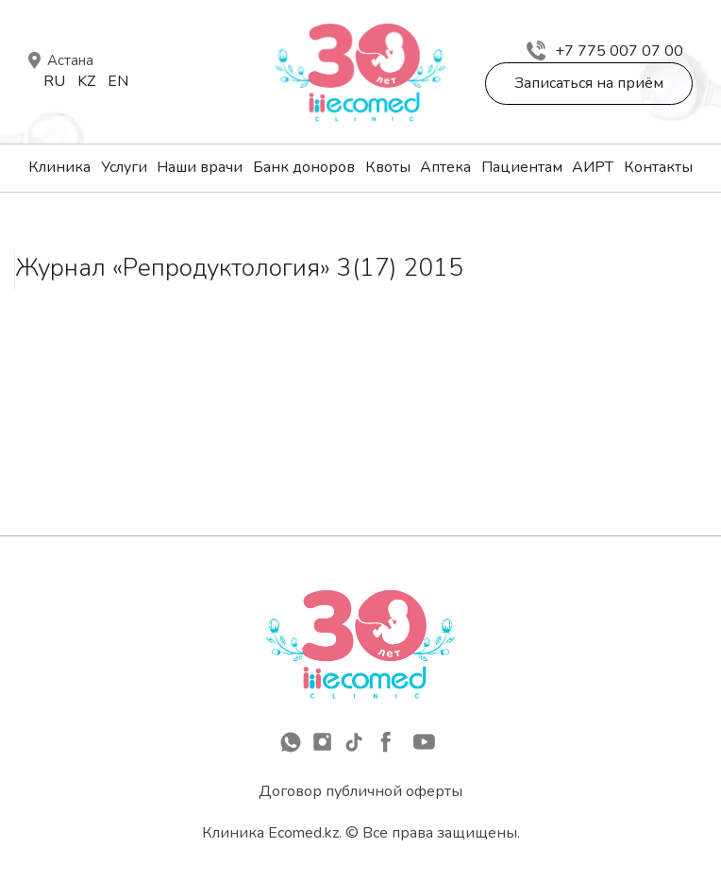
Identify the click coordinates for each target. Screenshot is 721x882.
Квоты (388, 167)
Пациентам (521, 167)
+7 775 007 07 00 (605, 51)
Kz (86, 81)
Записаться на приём (588, 83)
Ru (54, 81)
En (118, 81)
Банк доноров (304, 167)
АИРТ (592, 167)
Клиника (59, 167)
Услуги (124, 167)
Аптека (445, 167)
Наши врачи (200, 167)
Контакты (658, 167)
